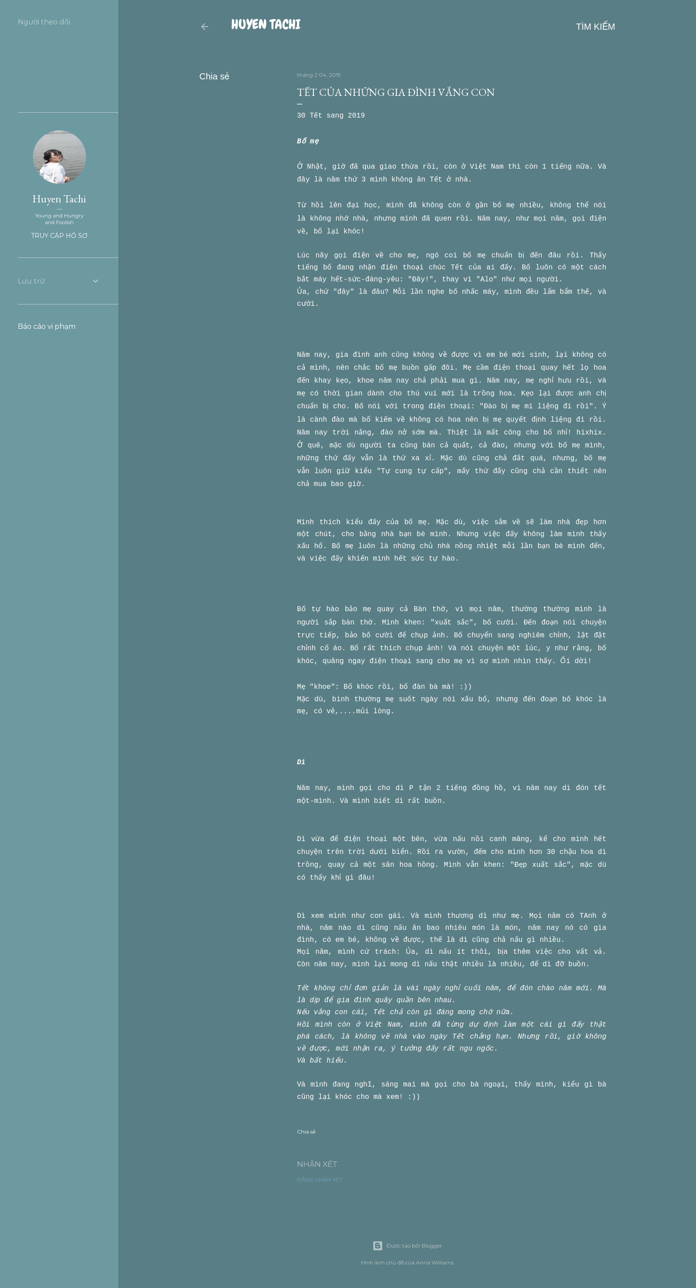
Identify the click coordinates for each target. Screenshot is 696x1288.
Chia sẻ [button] (214, 76)
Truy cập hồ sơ (59, 236)
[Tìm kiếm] (595, 26)
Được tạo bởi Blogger (407, 1246)
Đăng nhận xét (320, 1192)
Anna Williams (435, 1262)
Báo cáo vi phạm (46, 326)
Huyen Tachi (266, 24)
